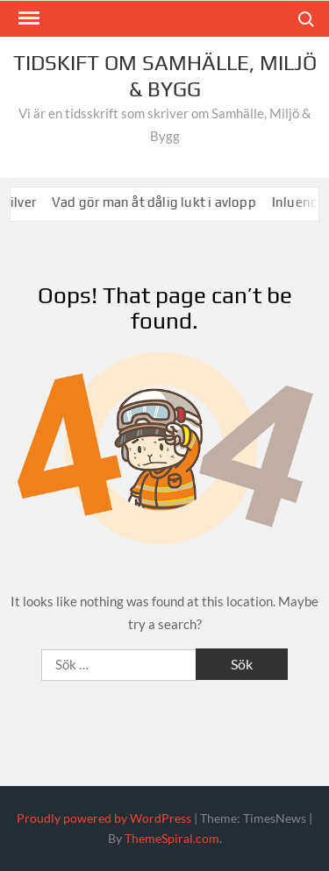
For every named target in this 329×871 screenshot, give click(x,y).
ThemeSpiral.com (172, 838)
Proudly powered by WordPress (104, 818)
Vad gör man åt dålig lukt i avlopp (160, 202)
